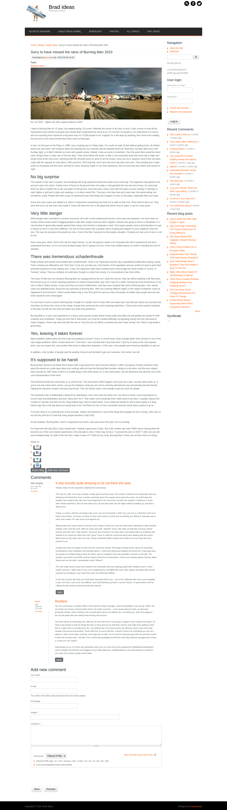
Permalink (34, 491)
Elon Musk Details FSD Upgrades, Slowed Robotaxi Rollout (183, 240)
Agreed (173, 166)
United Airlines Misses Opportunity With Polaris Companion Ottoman (181, 303)
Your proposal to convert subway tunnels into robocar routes (183, 159)
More (197, 311)
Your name (35, 675)
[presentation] (58, 774)
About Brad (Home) (69, 31)
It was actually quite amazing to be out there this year (93, 483)
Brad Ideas (61, 7)
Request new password (181, 112)
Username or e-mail (176, 85)
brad (47, 57)
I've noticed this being (180, 205)
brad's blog (51, 45)
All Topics (133, 31)
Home (33, 45)
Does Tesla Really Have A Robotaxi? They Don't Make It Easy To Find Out (184, 264)
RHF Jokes (154, 31)
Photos (114, 31)
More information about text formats (138, 755)
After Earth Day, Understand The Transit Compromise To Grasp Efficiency (183, 229)
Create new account (179, 108)
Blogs (41, 45)
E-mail (33, 686)
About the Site (176, 48)
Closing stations (177, 149)
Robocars (95, 31)
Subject (34, 712)
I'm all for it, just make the (182, 198)
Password (172, 97)
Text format (39, 756)
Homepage (35, 701)
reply (59, 592)
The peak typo (176, 181)
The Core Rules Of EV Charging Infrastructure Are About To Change (182, 293)
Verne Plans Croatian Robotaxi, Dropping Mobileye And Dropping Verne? (184, 282)
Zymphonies (196, 806)
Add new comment (58, 470)
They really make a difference (184, 142)
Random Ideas (38, 66)
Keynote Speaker (39, 31)
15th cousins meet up (180, 134)
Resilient (61, 601)
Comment (36, 724)
